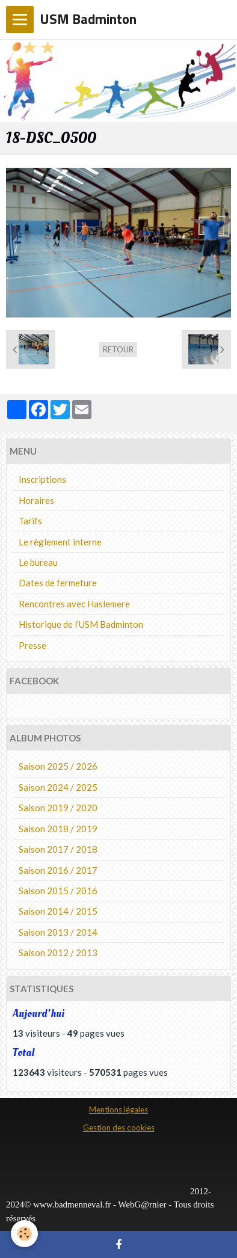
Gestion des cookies (119, 1127)
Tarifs (30, 520)
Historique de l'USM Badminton (81, 624)
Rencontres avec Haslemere (74, 603)
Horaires (36, 500)
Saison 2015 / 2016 (58, 890)
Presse (32, 645)
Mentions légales (118, 1109)
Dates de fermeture (58, 582)
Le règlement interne (60, 541)
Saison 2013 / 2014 (58, 932)
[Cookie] (24, 1233)
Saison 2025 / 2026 (58, 766)
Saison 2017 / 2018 (58, 849)
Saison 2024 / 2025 (58, 787)
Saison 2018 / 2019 (58, 828)
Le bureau (38, 562)
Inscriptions (42, 479)
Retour (118, 349)
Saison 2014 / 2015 (58, 911)
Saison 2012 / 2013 (58, 952)
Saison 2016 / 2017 (58, 870)
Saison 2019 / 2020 (58, 807)
